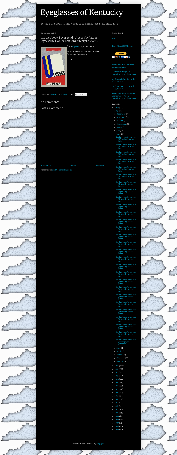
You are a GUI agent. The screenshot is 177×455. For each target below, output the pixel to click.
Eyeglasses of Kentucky (82, 12)
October (120, 120)
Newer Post (46, 166)
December (121, 114)
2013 (117, 403)
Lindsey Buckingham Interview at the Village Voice (124, 73)
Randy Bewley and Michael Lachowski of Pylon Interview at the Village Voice (124, 95)
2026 (117, 108)
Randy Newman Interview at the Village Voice (124, 65)
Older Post (99, 166)
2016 (117, 393)
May (119, 348)
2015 (117, 396)
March (120, 355)
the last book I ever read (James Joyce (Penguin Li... (126, 342)
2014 (117, 399)
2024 (117, 366)
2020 (117, 379)
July (118, 131)
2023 (117, 369)
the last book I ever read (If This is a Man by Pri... (126, 139)
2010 (117, 413)
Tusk (114, 39)
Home (73, 166)
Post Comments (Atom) (62, 170)
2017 (117, 389)
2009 (117, 416)
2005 (117, 429)
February (121, 358)
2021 (117, 376)
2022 (117, 372)
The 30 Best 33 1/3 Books (122, 46)
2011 (117, 409)
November (121, 117)
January (120, 361)
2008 (117, 419)
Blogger (99, 444)
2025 (117, 111)
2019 (117, 382)
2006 (117, 426)
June (119, 134)
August (120, 127)
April (119, 351)
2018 (117, 386)
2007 (117, 423)
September (121, 124)
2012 (117, 406)
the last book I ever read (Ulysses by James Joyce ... (126, 184)
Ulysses (75, 46)
